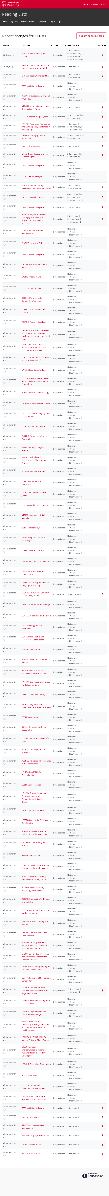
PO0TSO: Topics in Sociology (34, 322)
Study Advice (96, 4)
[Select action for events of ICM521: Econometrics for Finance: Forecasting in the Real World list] (102, 66)
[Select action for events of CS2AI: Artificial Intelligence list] (102, 207)
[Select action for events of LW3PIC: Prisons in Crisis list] (102, 1144)
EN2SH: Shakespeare (31, 146)
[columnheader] (11, 45)
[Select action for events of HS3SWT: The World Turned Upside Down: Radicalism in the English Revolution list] (102, 990)
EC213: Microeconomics (32, 785)
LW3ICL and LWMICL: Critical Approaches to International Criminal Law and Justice (34, 347)
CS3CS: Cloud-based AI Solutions (36, 561)
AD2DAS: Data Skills (30, 1075)
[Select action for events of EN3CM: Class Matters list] (102, 1117)
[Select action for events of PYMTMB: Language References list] (102, 1135)
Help (105, 4)
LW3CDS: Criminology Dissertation (36, 1064)
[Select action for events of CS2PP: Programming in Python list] (102, 116)
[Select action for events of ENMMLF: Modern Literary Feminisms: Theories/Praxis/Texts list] (102, 187)
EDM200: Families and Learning (35, 505)
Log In (52, 21)
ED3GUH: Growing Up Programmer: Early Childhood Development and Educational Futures (34, 945)
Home (4, 21)
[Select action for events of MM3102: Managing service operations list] (102, 137)
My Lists (14, 21)
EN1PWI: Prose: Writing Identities (35, 76)
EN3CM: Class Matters (31, 649)
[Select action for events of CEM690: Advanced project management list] (102, 1126)
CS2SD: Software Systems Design (36, 604)
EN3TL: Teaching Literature (33, 810)
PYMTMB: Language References (35, 243)
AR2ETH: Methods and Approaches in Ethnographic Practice (34, 460)
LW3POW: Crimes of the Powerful (36, 403)
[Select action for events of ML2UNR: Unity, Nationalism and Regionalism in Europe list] (102, 107)
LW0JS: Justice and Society (33, 550)
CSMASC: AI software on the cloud (36, 615)
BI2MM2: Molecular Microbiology (35, 392)
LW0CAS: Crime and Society (33, 694)
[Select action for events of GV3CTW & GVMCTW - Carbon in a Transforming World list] (102, 594)
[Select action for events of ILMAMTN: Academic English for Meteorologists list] (102, 155)
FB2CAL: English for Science (33, 197)
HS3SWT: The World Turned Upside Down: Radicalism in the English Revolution (35, 990)
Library (86, 4)
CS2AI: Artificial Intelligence (33, 86)
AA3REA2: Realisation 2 (31, 288)
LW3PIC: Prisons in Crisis (32, 277)
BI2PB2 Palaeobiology (31, 527)
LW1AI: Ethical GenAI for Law (34, 370)
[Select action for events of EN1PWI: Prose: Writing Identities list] (102, 76)
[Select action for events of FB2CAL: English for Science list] (102, 197)
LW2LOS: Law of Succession (33, 426)
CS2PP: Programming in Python (35, 116)
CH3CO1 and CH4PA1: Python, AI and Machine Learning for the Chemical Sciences (35, 957)
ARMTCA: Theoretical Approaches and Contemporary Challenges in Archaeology (36, 127)
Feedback (41, 21)
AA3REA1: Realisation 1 (31, 855)
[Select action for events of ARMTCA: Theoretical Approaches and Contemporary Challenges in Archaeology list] (102, 126)
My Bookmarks (27, 21)
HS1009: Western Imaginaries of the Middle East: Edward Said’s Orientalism (35, 381)
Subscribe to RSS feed (91, 35)
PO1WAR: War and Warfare (33, 471)
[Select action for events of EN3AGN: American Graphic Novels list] (102, 55)
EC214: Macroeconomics (32, 717)
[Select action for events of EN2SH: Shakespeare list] (102, 146)
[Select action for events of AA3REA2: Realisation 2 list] (102, 1153)
